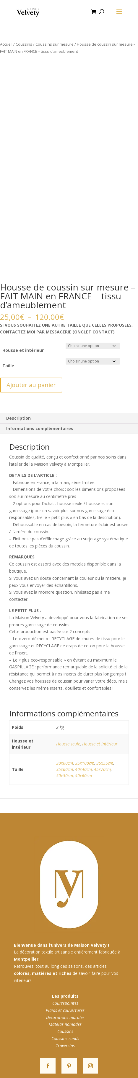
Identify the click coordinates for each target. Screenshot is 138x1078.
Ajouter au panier (31, 385)
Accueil (6, 44)
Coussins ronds (65, 1038)
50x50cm (64, 775)
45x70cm (102, 769)
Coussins (24, 44)
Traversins (65, 1045)
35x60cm (64, 769)
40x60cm (83, 775)
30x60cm (64, 763)
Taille (8, 365)
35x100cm (84, 763)
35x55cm (104, 763)
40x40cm (83, 769)
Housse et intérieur (23, 350)
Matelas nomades (65, 1024)
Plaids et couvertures (65, 1010)
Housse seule (68, 744)
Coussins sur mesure (54, 44)
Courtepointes (65, 1003)
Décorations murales (65, 1017)
